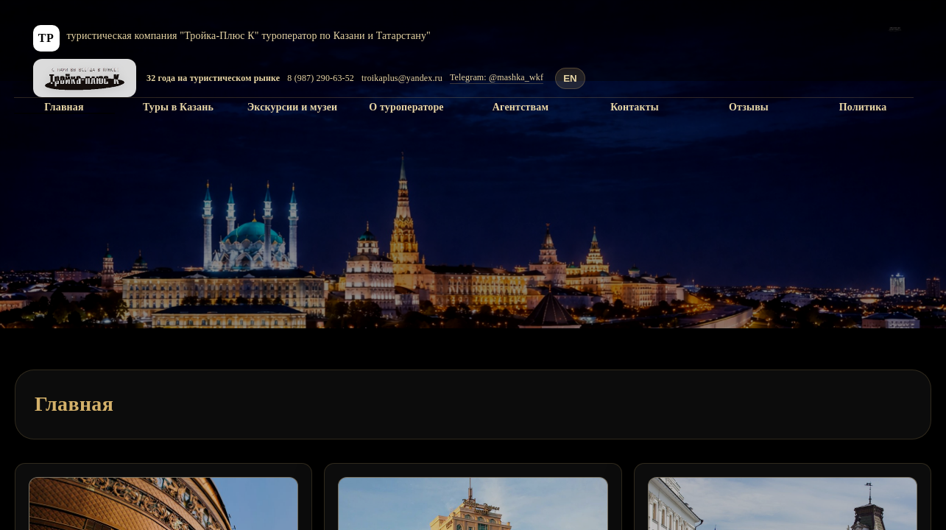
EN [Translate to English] (570, 78)
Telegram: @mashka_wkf (496, 77)
